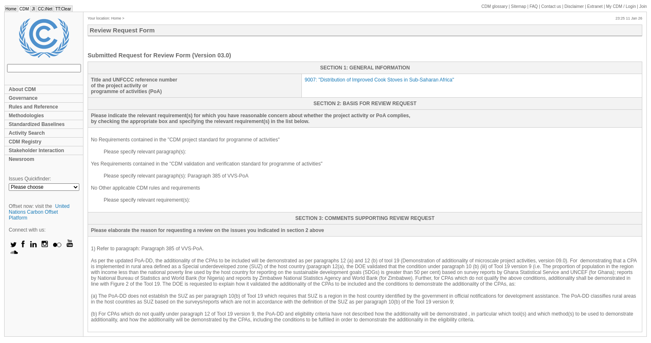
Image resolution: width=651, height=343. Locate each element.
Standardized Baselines (37, 124)
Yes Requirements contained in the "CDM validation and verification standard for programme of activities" (207, 164)
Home (11, 9)
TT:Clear (63, 9)
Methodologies (26, 115)
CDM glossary (495, 6)
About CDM (22, 89)
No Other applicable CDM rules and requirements (145, 188)
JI (33, 9)
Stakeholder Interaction (36, 150)
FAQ (533, 6)
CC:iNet (45, 9)
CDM (24, 9)
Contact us (551, 6)
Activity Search (27, 133)
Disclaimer (574, 6)
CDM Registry (25, 142)
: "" (379, 80)
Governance (23, 98)
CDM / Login (621, 6)
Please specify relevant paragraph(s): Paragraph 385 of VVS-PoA (176, 176)
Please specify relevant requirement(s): (147, 200)
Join (643, 6)
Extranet (594, 6)
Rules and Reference (33, 107)
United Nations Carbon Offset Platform (39, 212)
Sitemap (518, 6)
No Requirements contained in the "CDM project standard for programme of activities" (185, 140)
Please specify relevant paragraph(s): (145, 152)
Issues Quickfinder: (30, 179)
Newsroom (21, 159)
